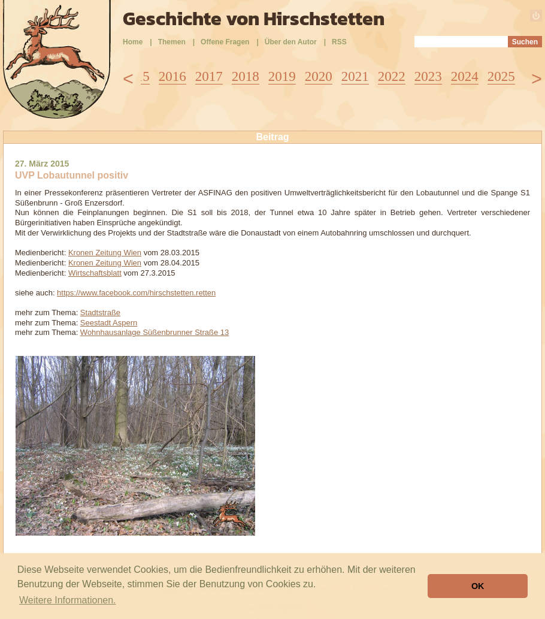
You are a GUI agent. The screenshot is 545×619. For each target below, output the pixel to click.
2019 (282, 76)
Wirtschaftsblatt (95, 272)
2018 (245, 76)
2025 (501, 76)
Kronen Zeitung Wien (104, 252)
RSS (339, 42)
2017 (209, 76)
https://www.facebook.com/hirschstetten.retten (136, 292)
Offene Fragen (225, 42)
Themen (172, 42)
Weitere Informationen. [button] (67, 600)
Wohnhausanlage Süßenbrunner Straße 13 (154, 332)
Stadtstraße (100, 312)
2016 (172, 76)
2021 (355, 76)
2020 (318, 76)
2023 (428, 76)
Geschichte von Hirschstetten (253, 18)
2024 (465, 76)
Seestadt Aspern (108, 322)
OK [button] (478, 586)
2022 (391, 76)
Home (133, 42)
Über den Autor (291, 42)
